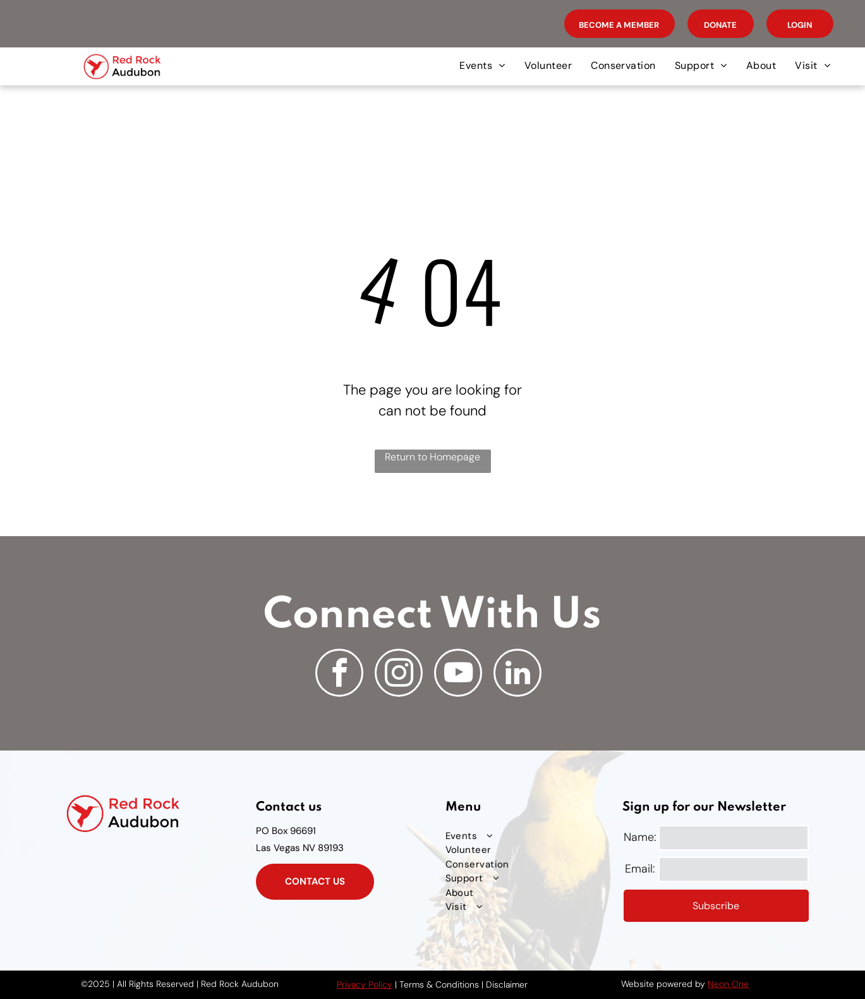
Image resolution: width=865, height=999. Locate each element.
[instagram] (399, 674)
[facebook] (339, 674)
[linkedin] (517, 674)
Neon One (728, 984)
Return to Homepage (432, 456)
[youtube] (458, 674)
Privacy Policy (364, 984)
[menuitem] (482, 65)
